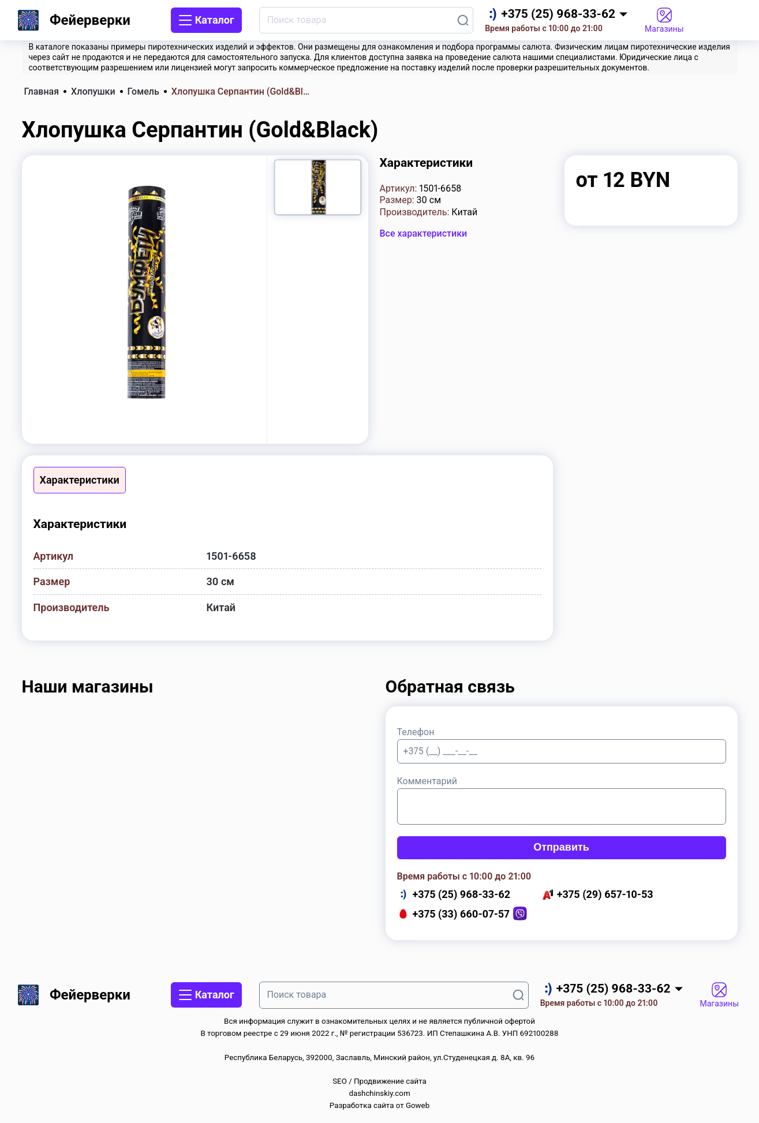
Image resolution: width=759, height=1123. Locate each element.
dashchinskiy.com (379, 1093)
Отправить (561, 847)
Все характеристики (424, 233)
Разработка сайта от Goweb (379, 1105)
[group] (144, 293)
